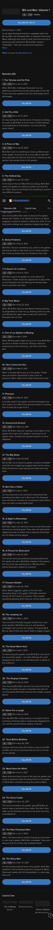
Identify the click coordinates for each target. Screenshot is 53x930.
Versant (23, 884)
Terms (8, 887)
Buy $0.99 (26, 107)
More (4, 51)
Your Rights (44, 892)
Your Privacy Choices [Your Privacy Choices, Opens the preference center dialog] (26, 918)
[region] (26, 903)
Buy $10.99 (31, 26)
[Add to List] (49, 18)
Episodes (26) (10, 68)
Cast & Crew (30, 68)
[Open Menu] (4, 4)
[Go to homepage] (19, 4)
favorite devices (23, 56)
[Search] (49, 4)
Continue (26, 925)
